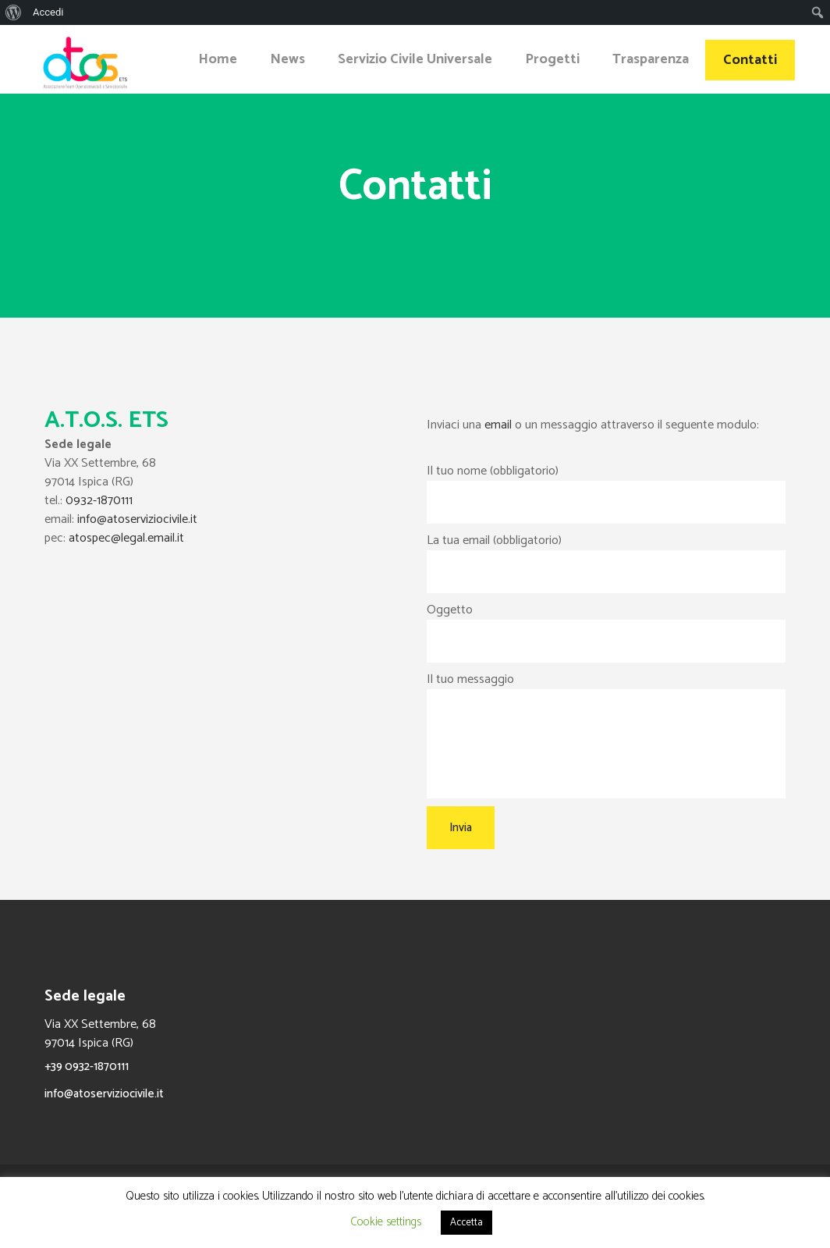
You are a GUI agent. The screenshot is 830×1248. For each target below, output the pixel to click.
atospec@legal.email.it (126, 538)
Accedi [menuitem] (48, 12)
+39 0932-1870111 (86, 1066)
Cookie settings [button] (385, 1222)
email (498, 425)
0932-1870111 (99, 500)
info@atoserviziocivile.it (137, 519)
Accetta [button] (466, 1222)
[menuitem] (13, 12)
